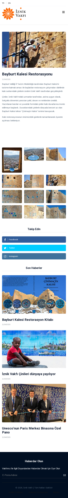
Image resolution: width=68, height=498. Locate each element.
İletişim (56, 492)
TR (3, 3)
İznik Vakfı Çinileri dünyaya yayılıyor (29, 374)
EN (9, 3)
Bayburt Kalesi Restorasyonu (27, 74)
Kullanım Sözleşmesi (38, 492)
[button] (63, 12)
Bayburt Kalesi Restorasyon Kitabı (27, 320)
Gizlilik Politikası (15, 492)
